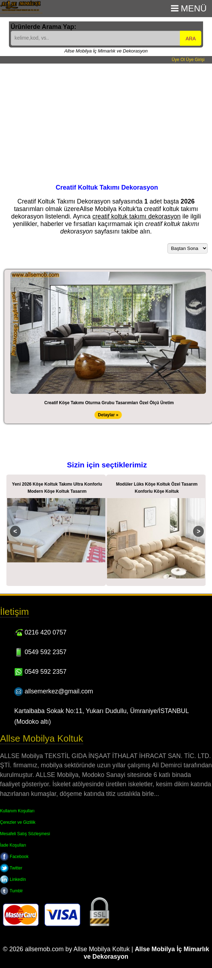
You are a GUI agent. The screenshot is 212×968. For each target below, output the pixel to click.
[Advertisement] (106, 117)
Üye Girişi (195, 59)
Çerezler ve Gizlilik (17, 822)
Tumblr (11, 890)
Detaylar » (108, 414)
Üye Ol (178, 59)
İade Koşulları (13, 845)
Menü (189, 8)
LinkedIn (13, 879)
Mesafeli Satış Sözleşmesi (25, 833)
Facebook (14, 856)
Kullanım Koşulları (17, 810)
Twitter (11, 868)
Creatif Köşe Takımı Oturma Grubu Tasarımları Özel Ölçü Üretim (109, 402)
